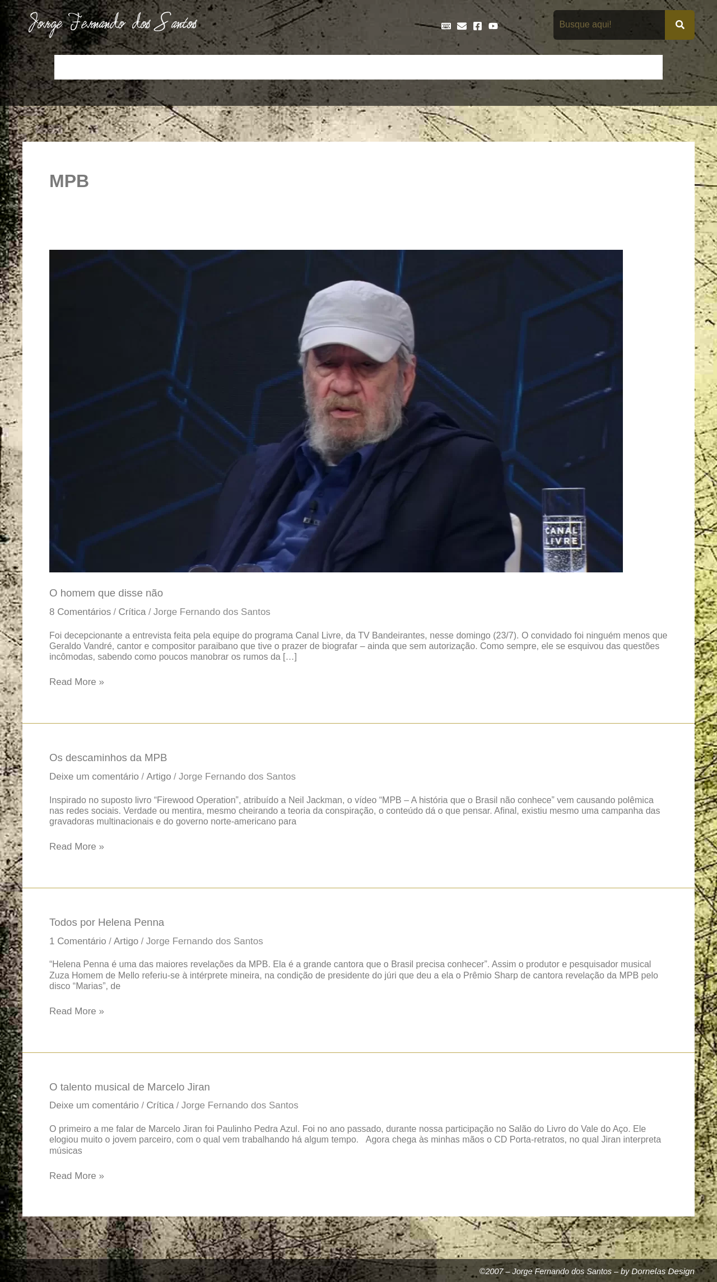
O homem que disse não (108, 593)
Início (72, 67)
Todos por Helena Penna (109, 925)
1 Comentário (79, 944)
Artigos (111, 67)
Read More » (77, 683)
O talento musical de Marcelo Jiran (132, 1091)
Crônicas (228, 67)
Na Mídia (552, 67)
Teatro (643, 67)
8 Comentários (81, 612)
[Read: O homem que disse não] (336, 410)
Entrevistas (377, 67)
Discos (328, 67)
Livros (508, 67)
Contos (182, 67)
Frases (426, 67)
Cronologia (280, 67)
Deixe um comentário (95, 779)
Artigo (163, 779)
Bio (146, 67)
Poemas (600, 67)
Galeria (468, 67)
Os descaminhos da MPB (110, 759)
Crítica (135, 612)
